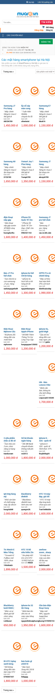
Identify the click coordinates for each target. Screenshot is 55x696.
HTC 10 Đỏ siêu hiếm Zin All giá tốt (27, 552)
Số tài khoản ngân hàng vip (27, 441)
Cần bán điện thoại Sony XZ (45, 608)
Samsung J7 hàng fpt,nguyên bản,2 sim (45, 165)
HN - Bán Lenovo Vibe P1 (44, 385)
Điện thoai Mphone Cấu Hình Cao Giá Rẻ (10, 332)
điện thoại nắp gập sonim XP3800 (8, 221)
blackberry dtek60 (26, 495)
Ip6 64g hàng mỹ (10, 495)
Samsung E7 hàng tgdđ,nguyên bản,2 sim (45, 109)
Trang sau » (8, 71)
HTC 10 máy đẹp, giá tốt (44, 495)
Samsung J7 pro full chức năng (45, 220)
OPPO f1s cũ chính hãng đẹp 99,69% (45, 276)
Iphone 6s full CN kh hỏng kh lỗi (27, 276)
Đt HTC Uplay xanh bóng (10, 662)
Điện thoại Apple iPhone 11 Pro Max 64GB (27, 332)
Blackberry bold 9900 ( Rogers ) (9, 608)
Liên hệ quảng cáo (45, 2)
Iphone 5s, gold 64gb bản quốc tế (44, 331)
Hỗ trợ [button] (47, 8)
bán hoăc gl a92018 (26, 662)
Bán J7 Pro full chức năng (9, 276)
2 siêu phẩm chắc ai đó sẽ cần (10, 441)
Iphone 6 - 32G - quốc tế (45, 439)
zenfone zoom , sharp (45, 551)
